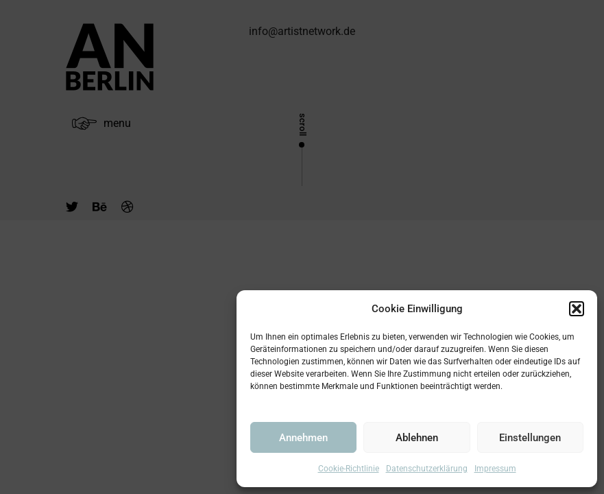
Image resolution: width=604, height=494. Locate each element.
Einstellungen (530, 438)
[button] (576, 309)
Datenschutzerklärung (427, 468)
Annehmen (303, 438)
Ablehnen (417, 438)
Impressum (495, 468)
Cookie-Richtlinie (348, 468)
